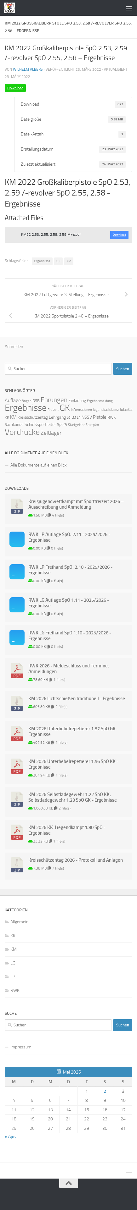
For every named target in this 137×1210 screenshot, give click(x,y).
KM (68, 261)
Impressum (20, 1047)
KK (12, 935)
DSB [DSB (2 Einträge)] (36, 400)
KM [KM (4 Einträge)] (13, 417)
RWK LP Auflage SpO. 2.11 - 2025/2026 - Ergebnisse (69, 537)
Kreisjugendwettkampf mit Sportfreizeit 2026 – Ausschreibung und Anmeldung (76, 504)
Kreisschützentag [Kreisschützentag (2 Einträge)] (33, 417)
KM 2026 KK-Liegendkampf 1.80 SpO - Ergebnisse (67, 830)
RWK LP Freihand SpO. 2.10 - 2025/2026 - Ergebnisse (70, 570)
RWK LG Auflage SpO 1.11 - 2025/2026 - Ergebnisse (68, 603)
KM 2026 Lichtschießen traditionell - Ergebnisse (76, 698)
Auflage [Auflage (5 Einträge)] (13, 400)
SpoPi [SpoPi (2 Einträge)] (62, 424)
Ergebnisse (42, 261)
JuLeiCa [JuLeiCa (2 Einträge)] (126, 409)
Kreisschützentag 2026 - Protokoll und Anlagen (75, 860)
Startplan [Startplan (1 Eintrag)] (92, 425)
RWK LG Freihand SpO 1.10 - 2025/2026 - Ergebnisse (69, 635)
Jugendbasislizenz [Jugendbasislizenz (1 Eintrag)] (106, 410)
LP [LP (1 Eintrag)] (79, 418)
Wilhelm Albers (28, 69)
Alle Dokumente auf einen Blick (38, 465)
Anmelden (14, 346)
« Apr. (10, 1136)
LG (12, 963)
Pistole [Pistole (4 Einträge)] (99, 417)
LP (12, 976)
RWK (15, 990)
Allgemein (19, 922)
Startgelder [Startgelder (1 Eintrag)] (76, 425)
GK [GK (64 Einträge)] (65, 408)
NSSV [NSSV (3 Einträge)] (87, 417)
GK (58, 261)
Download (15, 88)
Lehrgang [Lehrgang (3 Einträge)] (57, 417)
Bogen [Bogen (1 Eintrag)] (26, 401)
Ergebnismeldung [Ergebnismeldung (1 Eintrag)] (100, 401)
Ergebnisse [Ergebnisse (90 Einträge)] (26, 407)
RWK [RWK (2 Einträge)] (111, 417)
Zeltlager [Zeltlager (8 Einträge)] (51, 432)
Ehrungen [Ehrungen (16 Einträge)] (54, 400)
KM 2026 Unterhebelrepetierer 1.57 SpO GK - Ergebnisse (73, 731)
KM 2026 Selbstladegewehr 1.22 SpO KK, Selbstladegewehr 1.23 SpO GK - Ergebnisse (72, 797)
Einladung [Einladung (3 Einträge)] (77, 400)
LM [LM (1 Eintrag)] (73, 418)
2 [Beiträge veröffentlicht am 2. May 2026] (105, 1091)
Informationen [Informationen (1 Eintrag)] (81, 410)
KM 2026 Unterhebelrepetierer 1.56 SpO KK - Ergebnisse (73, 764)
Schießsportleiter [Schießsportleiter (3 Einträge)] (40, 424)
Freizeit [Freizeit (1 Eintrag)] (53, 410)
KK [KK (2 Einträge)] (7, 417)
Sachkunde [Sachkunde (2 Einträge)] (14, 424)
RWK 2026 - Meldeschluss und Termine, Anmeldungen (68, 668)
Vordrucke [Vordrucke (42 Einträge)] (22, 432)
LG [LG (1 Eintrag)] (69, 418)
